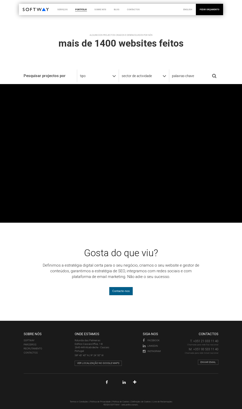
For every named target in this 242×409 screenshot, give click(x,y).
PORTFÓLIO (81, 9)
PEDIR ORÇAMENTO (209, 9)
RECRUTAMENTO (33, 348)
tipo (83, 76)
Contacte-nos (121, 291)
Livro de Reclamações (162, 401)
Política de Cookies (121, 401)
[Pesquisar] (214, 75)
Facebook (151, 340)
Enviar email (208, 362)
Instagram (152, 351)
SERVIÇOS (62, 9)
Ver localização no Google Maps (98, 363)
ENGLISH (187, 9)
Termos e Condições (79, 401)
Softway (29, 340)
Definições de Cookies (141, 401)
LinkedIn (150, 345)
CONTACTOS (133, 9)
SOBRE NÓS (100, 9)
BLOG (116, 9)
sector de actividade (137, 76)
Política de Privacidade (100, 401)
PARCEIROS (30, 344)
